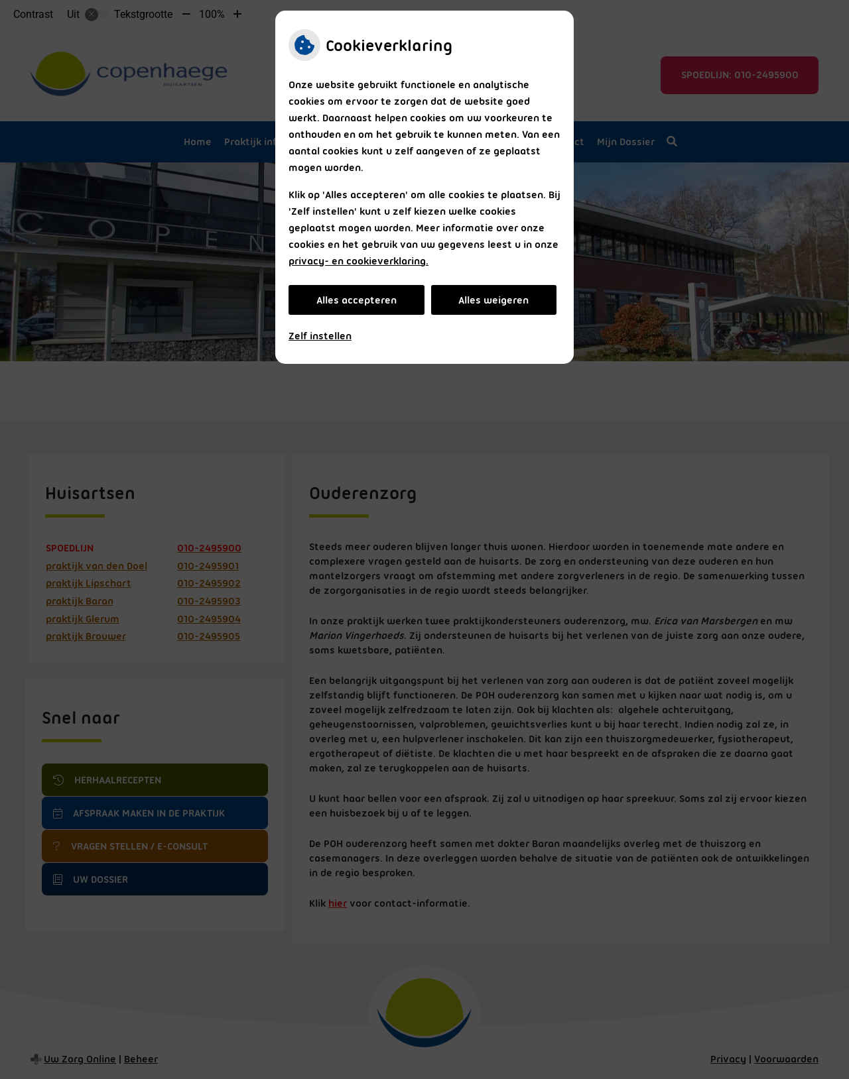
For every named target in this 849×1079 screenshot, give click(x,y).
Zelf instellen (320, 336)
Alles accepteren (356, 300)
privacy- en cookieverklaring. (358, 261)
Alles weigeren (493, 300)
